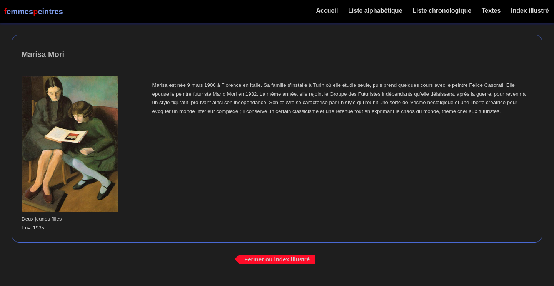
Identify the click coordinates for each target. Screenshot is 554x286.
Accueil (327, 10)
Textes (491, 10)
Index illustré (530, 10)
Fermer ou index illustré (277, 259)
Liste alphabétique (375, 10)
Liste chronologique (442, 10)
